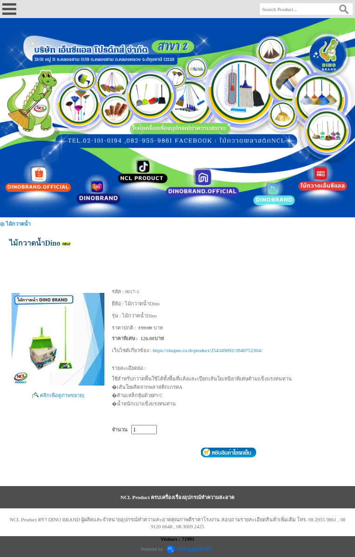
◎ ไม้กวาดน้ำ (15, 224)
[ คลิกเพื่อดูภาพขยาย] (58, 395)
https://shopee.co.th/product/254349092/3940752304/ (207, 350)
